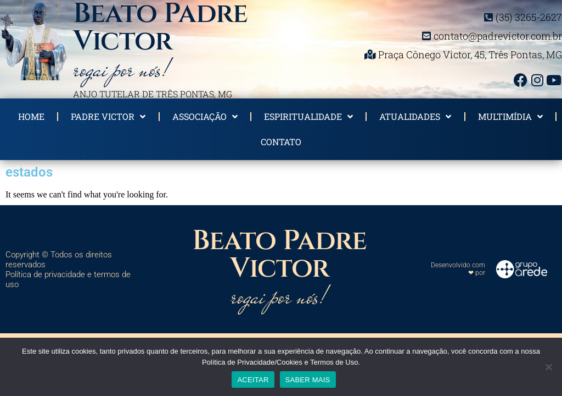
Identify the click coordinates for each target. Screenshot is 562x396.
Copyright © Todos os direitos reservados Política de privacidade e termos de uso (68, 269)
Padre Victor (108, 117)
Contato (281, 141)
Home (31, 116)
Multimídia (510, 117)
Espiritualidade (308, 117)
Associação (205, 117)
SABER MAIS (307, 380)
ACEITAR (252, 380)
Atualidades (415, 117)
